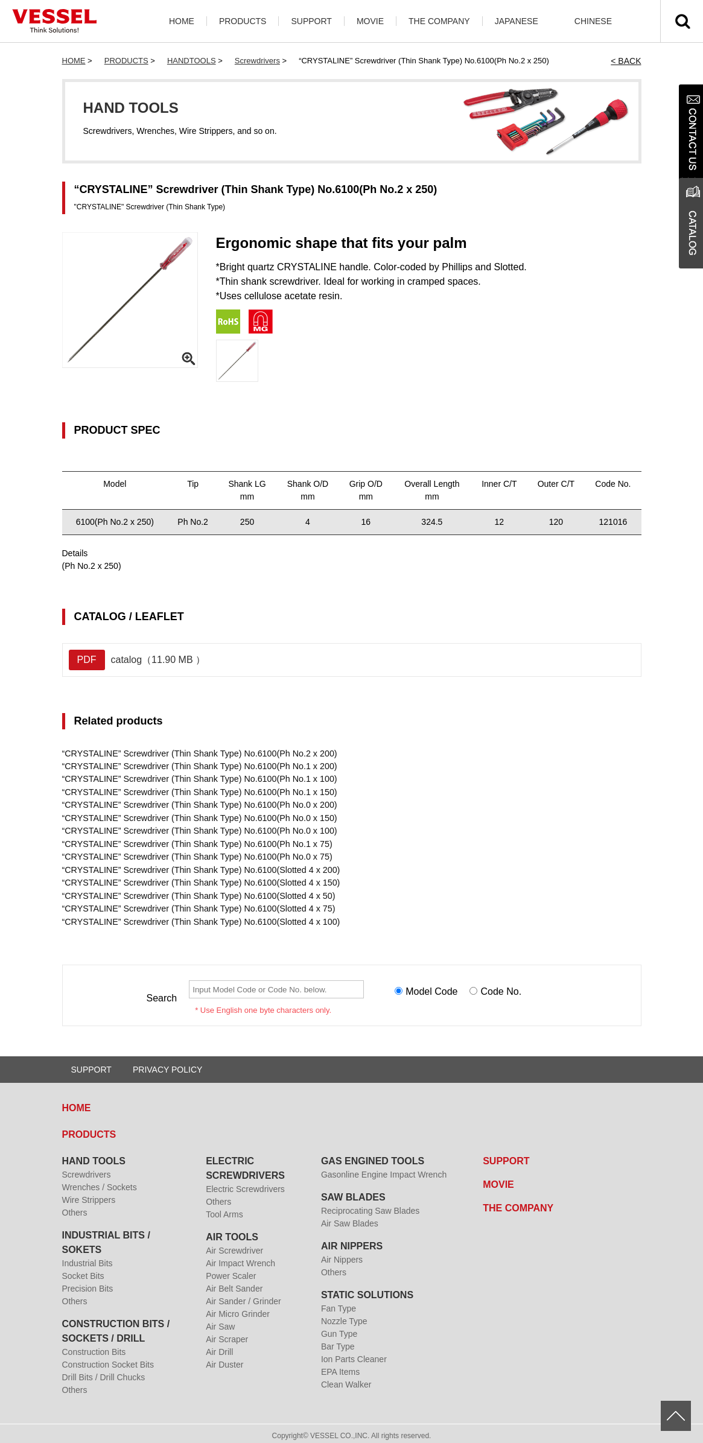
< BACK (626, 61)
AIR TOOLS (232, 1233)
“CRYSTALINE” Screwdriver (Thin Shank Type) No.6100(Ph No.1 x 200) (197, 766)
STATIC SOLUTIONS (367, 1291)
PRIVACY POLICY (167, 1065)
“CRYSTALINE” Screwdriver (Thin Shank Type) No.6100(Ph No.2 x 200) (197, 753)
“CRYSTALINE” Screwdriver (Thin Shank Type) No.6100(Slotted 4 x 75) (196, 905)
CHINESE (593, 21)
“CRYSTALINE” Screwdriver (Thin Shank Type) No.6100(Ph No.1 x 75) (194, 842)
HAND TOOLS (94, 1157)
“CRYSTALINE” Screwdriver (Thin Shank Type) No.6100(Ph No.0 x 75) (194, 855)
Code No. (500, 988)
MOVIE (370, 21)
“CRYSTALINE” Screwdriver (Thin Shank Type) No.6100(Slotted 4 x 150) (198, 880)
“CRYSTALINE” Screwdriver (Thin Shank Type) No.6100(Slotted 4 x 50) (196, 893)
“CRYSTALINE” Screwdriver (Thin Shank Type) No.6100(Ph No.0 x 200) (197, 804)
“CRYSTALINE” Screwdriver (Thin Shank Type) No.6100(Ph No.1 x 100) (197, 779)
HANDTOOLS (191, 60)
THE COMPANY (439, 21)
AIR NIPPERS (352, 1242)
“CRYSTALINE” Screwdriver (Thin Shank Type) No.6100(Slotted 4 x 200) (198, 867)
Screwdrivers (257, 60)
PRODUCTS (243, 21)
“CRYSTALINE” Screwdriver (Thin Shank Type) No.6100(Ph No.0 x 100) (197, 829)
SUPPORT (311, 21)
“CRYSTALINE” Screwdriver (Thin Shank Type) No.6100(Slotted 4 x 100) (198, 918)
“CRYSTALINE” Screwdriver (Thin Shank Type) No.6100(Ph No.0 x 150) (197, 817)
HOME (181, 21)
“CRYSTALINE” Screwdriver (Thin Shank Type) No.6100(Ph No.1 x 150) (197, 791)
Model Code (431, 988)
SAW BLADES (353, 1193)
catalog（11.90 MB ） (137, 660)
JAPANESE (516, 21)
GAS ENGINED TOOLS (372, 1157)
